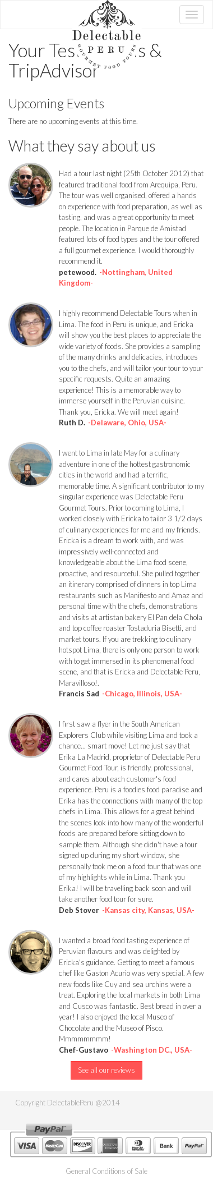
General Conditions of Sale (106, 1171)
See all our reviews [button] (106, 1070)
